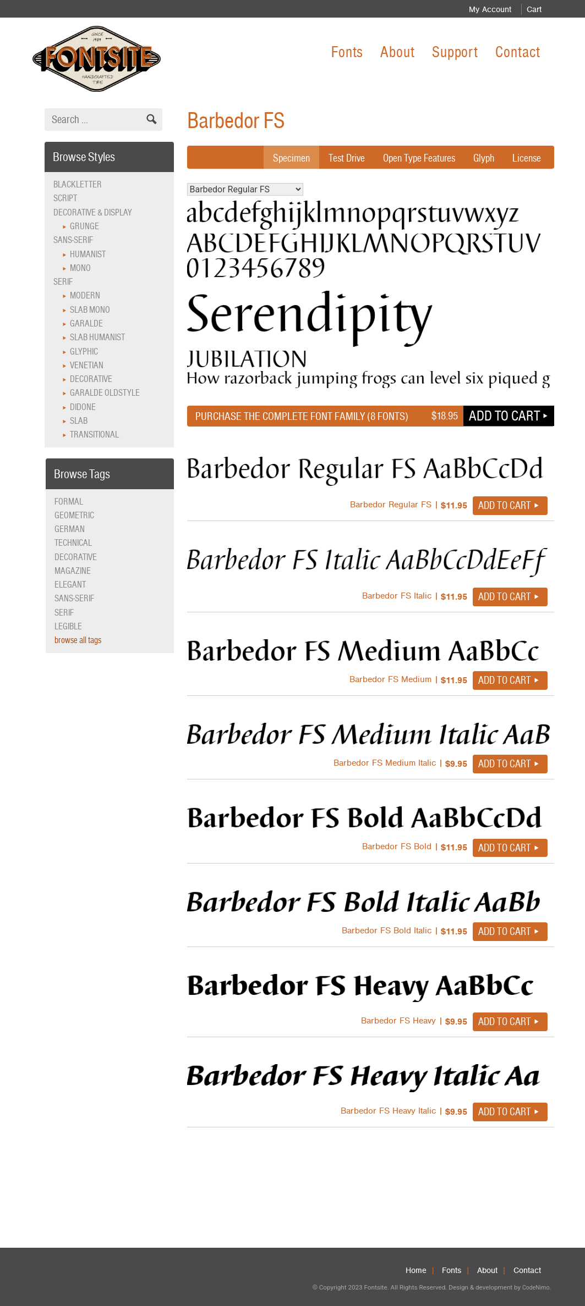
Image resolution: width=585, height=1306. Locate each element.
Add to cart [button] (504, 415)
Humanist (88, 254)
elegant (70, 584)
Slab (79, 421)
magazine (72, 571)
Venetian (86, 365)
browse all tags (77, 640)
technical (73, 543)
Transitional (94, 434)
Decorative (91, 379)
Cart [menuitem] (533, 9)
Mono (80, 268)
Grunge (84, 226)
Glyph (482, 158)
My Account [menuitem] (487, 9)
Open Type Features (413, 158)
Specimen (280, 158)
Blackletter (77, 184)
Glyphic (84, 351)
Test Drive (338, 158)
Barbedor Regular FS (245, 189)
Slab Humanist (97, 337)
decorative (75, 557)
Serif (63, 281)
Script (65, 198)
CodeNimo (535, 1287)
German (69, 529)
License (526, 158)
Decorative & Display (92, 212)
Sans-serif (73, 240)
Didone (83, 407)
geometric (74, 515)
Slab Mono (90, 310)
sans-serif (74, 598)
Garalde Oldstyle (105, 393)
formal (68, 501)
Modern (85, 295)
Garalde (86, 323)
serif (64, 612)
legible (68, 626)
